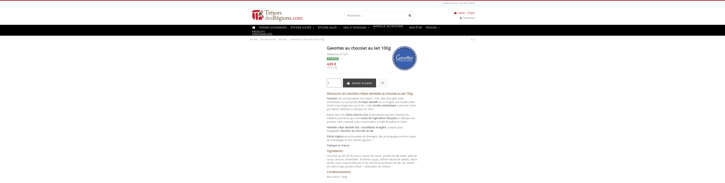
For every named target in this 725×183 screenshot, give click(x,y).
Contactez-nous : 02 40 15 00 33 (458, 3)
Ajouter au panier (359, 83)
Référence (333, 54)
